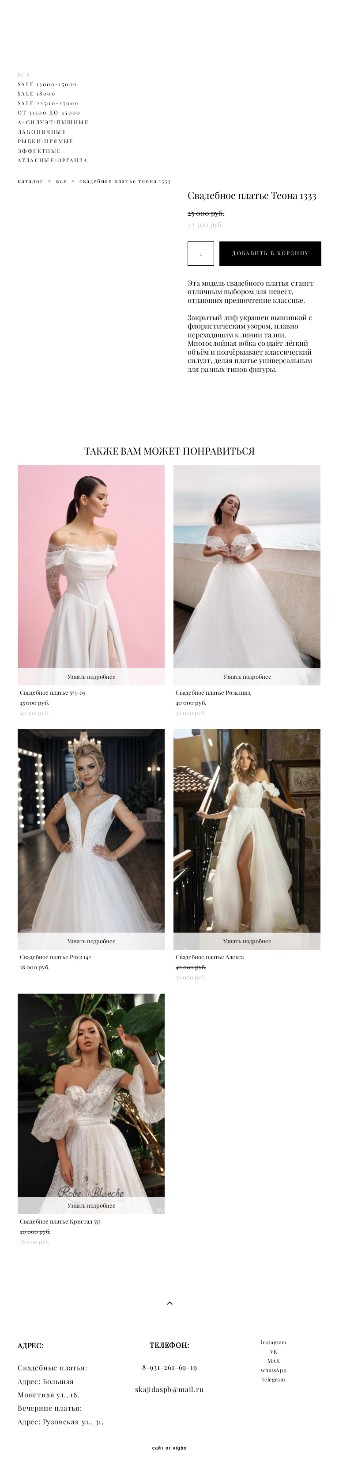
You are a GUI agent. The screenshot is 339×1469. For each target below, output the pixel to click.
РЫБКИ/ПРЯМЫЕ (46, 141)
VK (274, 1351)
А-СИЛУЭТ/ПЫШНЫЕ (53, 122)
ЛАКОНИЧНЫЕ (42, 132)
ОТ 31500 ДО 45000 (49, 112)
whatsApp (273, 1370)
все (61, 181)
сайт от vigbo (169, 1448)
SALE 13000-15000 (47, 84)
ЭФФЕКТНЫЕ (39, 151)
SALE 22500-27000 (48, 103)
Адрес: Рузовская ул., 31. (61, 1421)
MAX (273, 1361)
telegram (273, 1379)
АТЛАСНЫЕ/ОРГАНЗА (53, 160)
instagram (274, 1342)
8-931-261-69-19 (169, 1367)
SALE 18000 (37, 93)
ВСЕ (24, 74)
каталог (31, 181)
